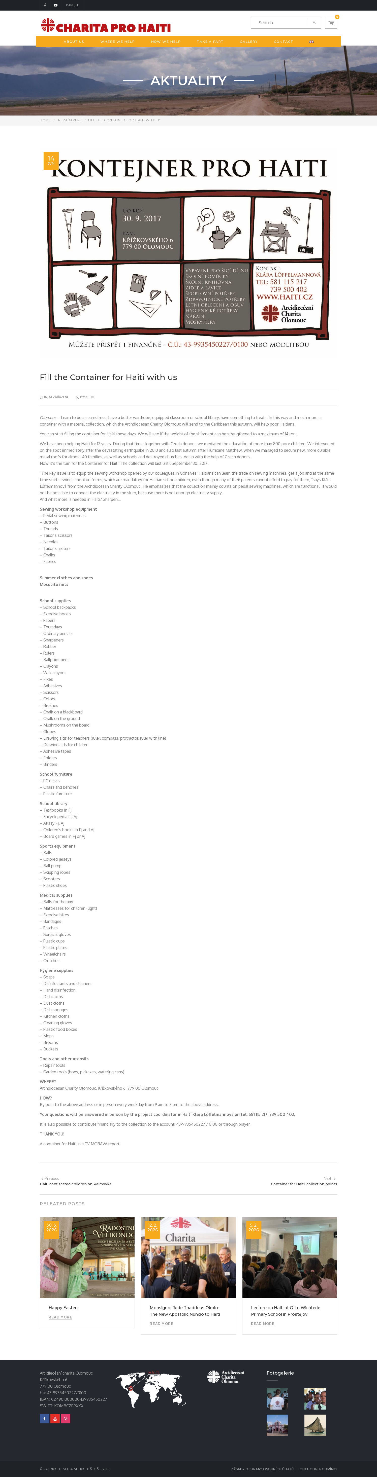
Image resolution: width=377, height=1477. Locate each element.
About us (74, 42)
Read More (60, 1317)
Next (330, 1178)
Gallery (249, 42)
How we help (166, 42)
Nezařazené (70, 120)
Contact (283, 42)
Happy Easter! (63, 1307)
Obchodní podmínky (318, 1469)
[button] (331, 23)
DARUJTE (72, 5)
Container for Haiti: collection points (304, 1184)
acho (89, 397)
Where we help (117, 42)
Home (45, 120)
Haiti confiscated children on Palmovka (75, 1184)
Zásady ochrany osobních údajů (262, 1469)
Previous (50, 1178)
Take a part (210, 42)
